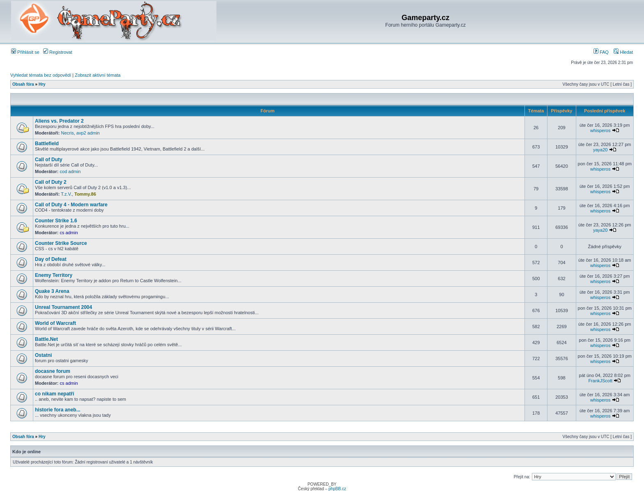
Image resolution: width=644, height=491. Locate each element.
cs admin (69, 232)
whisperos (600, 130)
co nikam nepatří (54, 394)
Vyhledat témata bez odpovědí (40, 75)
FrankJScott (600, 380)
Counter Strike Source (61, 243)
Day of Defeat (51, 259)
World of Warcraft (55, 323)
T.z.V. (66, 194)
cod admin (70, 171)
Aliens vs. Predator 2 (59, 121)
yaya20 (600, 149)
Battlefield (47, 143)
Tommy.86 (85, 194)
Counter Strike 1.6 (56, 221)
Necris (67, 132)
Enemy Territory (53, 275)
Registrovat (57, 52)
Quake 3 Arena (52, 291)
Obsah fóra (23, 84)
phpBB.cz (337, 488)
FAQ (601, 52)
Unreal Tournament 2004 (63, 307)
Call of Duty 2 (51, 182)
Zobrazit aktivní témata (97, 75)
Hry (42, 84)
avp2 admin (88, 132)
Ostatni (43, 355)
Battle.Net (46, 339)
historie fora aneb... (57, 410)
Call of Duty (48, 159)
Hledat (623, 52)
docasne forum (52, 371)
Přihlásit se (25, 52)
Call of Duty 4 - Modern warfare (71, 205)
